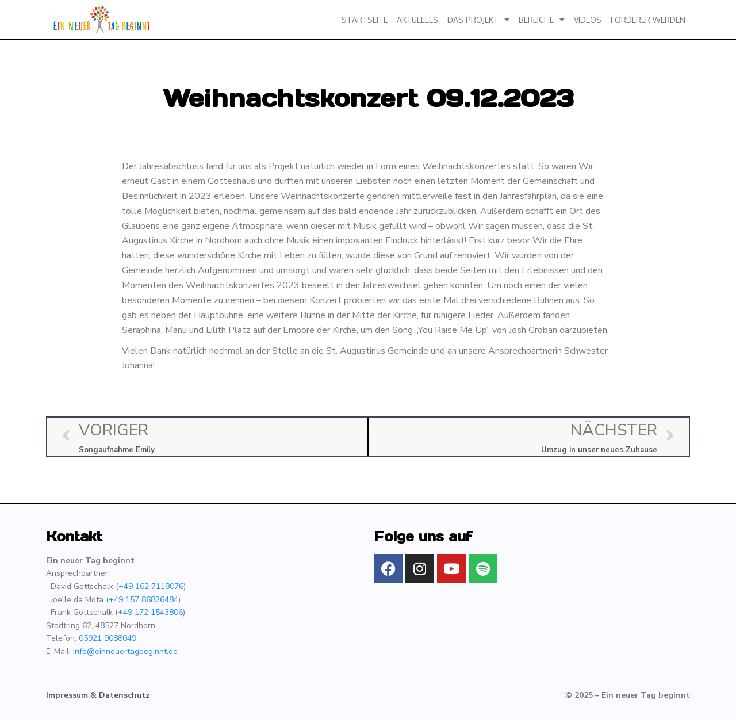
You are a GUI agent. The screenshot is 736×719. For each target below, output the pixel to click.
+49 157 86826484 (143, 599)
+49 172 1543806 (150, 612)
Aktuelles (417, 20)
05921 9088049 (107, 638)
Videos (587, 20)
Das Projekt (478, 19)
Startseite (365, 20)
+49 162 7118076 (150, 586)
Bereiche (542, 19)
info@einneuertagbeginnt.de (125, 651)
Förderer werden (648, 20)
